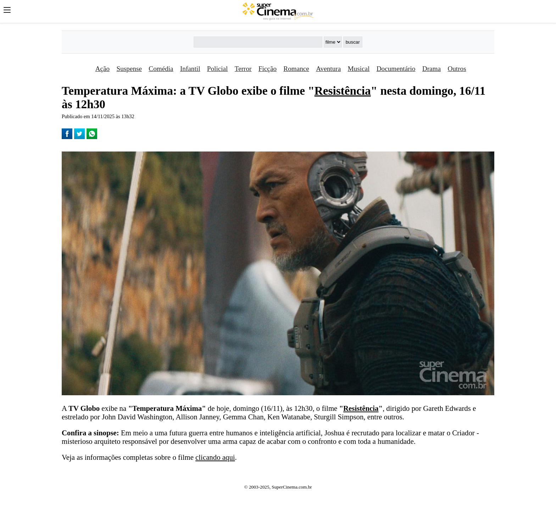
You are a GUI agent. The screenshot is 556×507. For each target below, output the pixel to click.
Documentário (396, 68)
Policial (217, 68)
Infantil (190, 68)
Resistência (343, 90)
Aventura (328, 68)
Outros (456, 68)
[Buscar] (258, 42)
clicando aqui (215, 457)
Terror (243, 68)
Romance (296, 68)
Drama (431, 68)
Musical (359, 68)
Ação (102, 68)
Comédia (161, 68)
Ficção (267, 68)
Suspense (129, 68)
